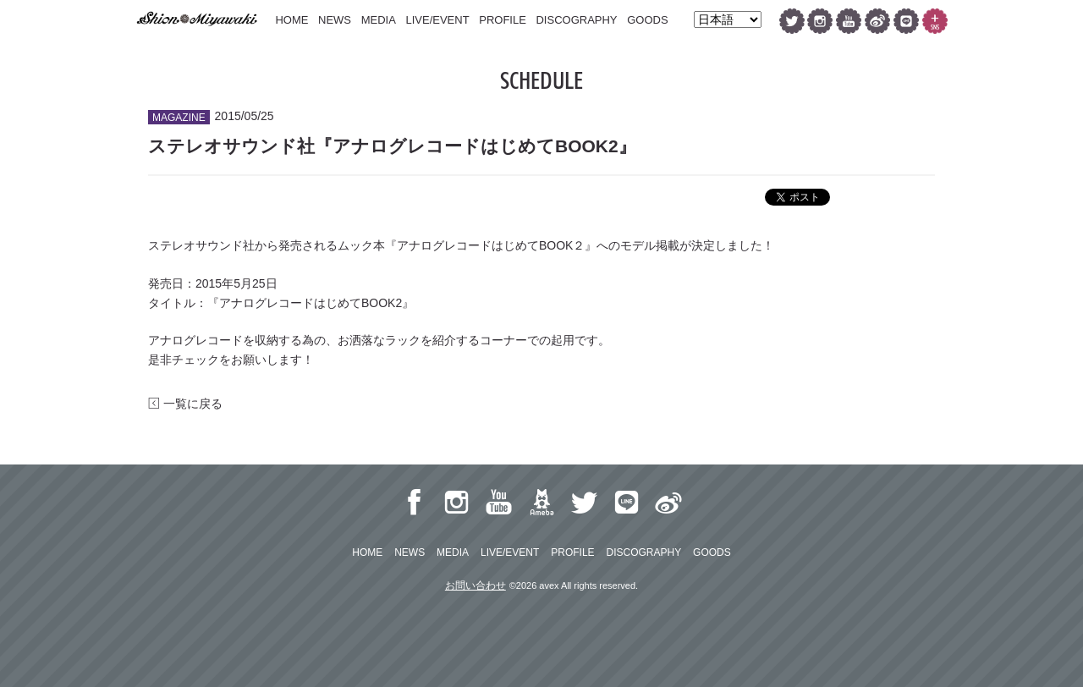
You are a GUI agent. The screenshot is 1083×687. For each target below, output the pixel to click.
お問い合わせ (475, 585)
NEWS (334, 20)
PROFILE (502, 20)
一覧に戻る (185, 403)
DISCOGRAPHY (576, 20)
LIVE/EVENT (437, 20)
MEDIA (378, 20)
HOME (291, 20)
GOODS (647, 20)
